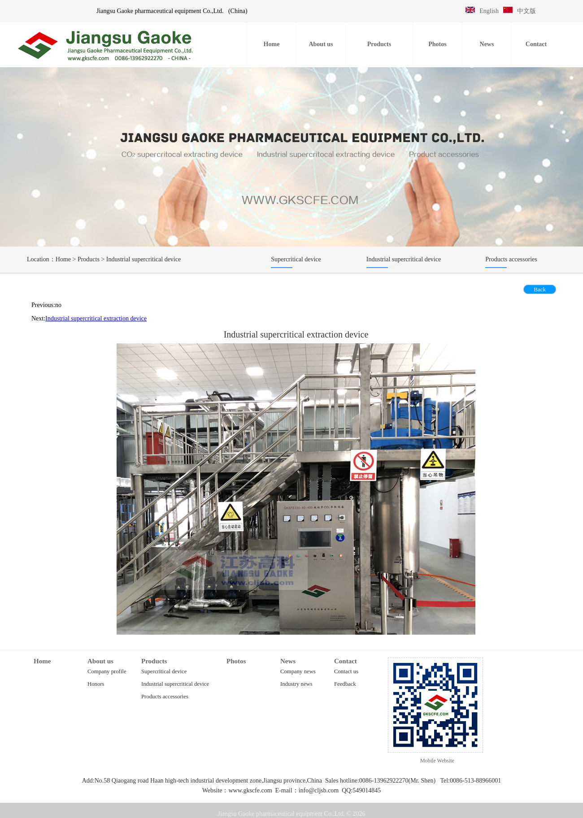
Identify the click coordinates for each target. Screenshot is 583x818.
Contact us (346, 671)
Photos (236, 661)
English (489, 11)
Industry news (296, 684)
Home (63, 259)
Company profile (106, 671)
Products (89, 259)
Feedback (345, 684)
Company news (298, 671)
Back (540, 289)
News (288, 661)
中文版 (526, 11)
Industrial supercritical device (143, 259)
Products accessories (164, 696)
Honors (95, 684)
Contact (345, 661)
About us (100, 661)
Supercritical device (164, 671)
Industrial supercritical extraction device (96, 318)
